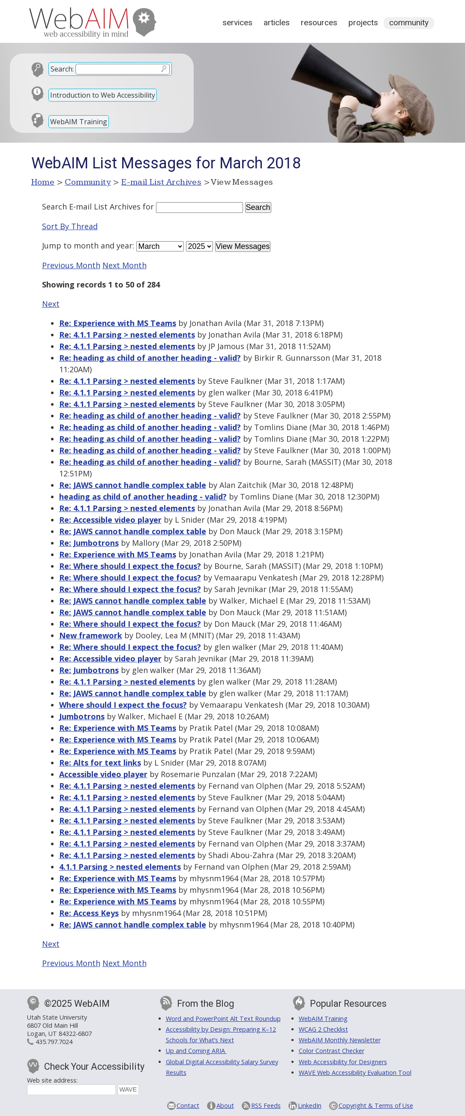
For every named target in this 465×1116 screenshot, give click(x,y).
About (225, 1105)
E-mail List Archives (161, 182)
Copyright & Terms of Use (376, 1105)
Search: (62, 69)
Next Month (124, 265)
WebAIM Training (78, 121)
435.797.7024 (54, 1042)
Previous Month (71, 265)
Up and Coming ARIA (196, 1051)
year (124, 245)
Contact (188, 1105)
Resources (319, 22)
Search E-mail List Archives (91, 206)
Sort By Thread (70, 226)
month (86, 245)
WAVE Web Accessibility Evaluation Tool (355, 1072)
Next (51, 304)
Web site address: (52, 1080)
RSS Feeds (266, 1105)
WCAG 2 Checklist (323, 1029)
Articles (277, 22)
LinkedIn (309, 1105)
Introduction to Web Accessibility (102, 95)
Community (409, 22)
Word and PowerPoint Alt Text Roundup (223, 1018)
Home (43, 182)
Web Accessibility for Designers (343, 1062)
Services (237, 22)
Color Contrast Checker (331, 1051)
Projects (363, 22)
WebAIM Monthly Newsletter (340, 1040)
